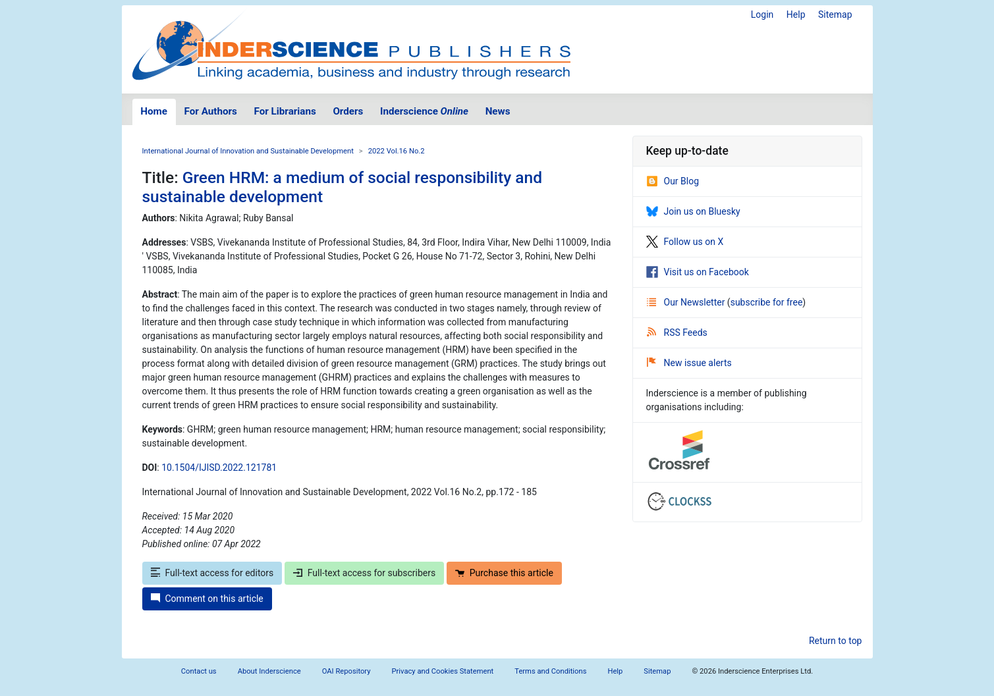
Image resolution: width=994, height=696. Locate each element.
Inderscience (424, 111)
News (498, 111)
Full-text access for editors (212, 573)
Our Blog (673, 181)
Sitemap (835, 14)
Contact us (199, 671)
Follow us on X (685, 241)
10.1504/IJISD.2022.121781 (219, 467)
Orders (348, 111)
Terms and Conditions (550, 671)
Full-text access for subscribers (364, 573)
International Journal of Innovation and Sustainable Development (248, 151)
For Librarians (285, 111)
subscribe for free (767, 302)
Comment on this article (207, 598)
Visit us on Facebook (697, 272)
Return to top (835, 640)
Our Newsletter (687, 302)
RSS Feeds (677, 332)
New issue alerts (689, 363)
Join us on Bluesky (693, 211)
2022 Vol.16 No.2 (396, 151)
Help (796, 14)
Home (153, 111)
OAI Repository (346, 671)
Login (762, 14)
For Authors (210, 111)
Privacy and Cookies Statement (443, 671)
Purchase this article (504, 573)
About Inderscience (269, 671)
